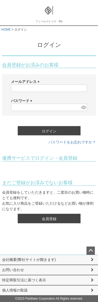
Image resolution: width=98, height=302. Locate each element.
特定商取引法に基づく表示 (24, 280)
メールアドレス (26, 82)
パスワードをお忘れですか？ (72, 142)
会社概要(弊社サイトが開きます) (29, 260)
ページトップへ (91, 251)
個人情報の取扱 (15, 290)
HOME (6, 29)
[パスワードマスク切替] (83, 107)
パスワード (22, 101)
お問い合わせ (13, 270)
